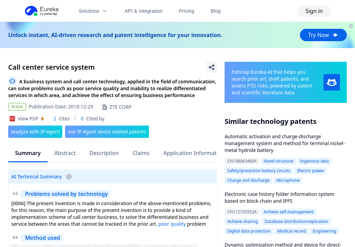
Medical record (291, 231)
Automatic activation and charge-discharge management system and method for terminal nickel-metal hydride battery (285, 143)
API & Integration (144, 11)
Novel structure (278, 161)
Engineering (324, 231)
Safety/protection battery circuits (258, 171)
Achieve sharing (242, 221)
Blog (216, 11)
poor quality (172, 224)
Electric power (310, 171)
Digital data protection (248, 231)
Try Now (323, 35)
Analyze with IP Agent (35, 131)
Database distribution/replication (296, 221)
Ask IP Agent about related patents (107, 131)
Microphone (288, 180)
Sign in (314, 11)
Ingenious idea (314, 161)
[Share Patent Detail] (211, 67)
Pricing (186, 11)
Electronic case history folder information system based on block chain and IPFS (279, 197)
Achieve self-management (289, 212)
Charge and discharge (248, 180)
